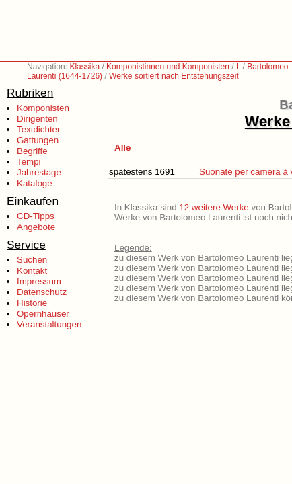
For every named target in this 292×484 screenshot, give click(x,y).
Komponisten (43, 108)
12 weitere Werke (213, 207)
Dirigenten (37, 119)
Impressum (39, 281)
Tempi (29, 162)
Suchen (32, 260)
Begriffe (32, 151)
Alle (122, 148)
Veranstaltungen (49, 324)
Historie (32, 303)
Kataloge (34, 183)
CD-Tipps (35, 216)
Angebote (36, 227)
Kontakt (32, 271)
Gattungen (38, 140)
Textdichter (38, 129)
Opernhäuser (43, 314)
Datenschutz (42, 292)
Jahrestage (39, 172)
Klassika (84, 66)
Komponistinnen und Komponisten (167, 66)
